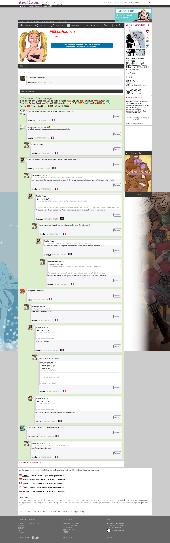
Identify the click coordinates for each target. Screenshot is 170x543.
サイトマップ (67, 537)
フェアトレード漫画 (114, 527)
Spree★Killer (129, 500)
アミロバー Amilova (26, 500)
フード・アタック (64, 503)
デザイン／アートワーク (37, 511)
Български (50, 101)
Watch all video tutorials (134, 124)
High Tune (137, 503)
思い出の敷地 (94, 503)
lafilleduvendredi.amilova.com (136, 85)
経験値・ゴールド (69, 530)
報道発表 (21, 526)
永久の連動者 (105, 503)
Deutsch (99, 101)
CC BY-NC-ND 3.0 (115, 530)
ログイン (117, 2)
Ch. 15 (58, 21)
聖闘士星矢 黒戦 (30, 503)
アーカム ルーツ (96, 500)
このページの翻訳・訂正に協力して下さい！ (138, 119)
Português (86, 101)
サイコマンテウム (74, 500)
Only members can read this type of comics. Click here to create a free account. (81, 45)
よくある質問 (67, 527)
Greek (36, 103)
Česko (42, 106)
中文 (103, 103)
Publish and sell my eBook (116, 525)
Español (73, 101)
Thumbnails (75, 25)
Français (25, 101)
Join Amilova (106, 2)
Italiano (62, 101)
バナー (20, 530)
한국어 (65, 106)
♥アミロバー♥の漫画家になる (117, 523)
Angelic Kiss (42, 503)
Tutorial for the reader (70, 523)
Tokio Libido (85, 500)
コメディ (64, 511)
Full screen (59, 25)
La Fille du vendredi (48, 21)
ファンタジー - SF (53, 511)
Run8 (122, 500)
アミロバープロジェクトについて (30, 523)
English (37, 101)
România (54, 106)
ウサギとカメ (52, 503)
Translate (117, 116)
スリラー (80, 511)
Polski (94, 103)
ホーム (21, 21)
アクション (23, 511)
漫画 (37, 21)
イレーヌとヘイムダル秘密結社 (121, 503)
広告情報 (21, 532)
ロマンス (72, 511)
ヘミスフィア (39, 500)
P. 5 (64, 21)
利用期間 (66, 532)
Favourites (27, 25)
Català (84, 103)
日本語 (74, 103)
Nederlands (61, 103)
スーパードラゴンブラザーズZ (56, 500)
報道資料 (21, 528)
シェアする (43, 25)
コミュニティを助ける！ (71, 525)
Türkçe (32, 106)
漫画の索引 (29, 21)
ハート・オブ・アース (111, 500)
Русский (47, 103)
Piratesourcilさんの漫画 (80, 503)
